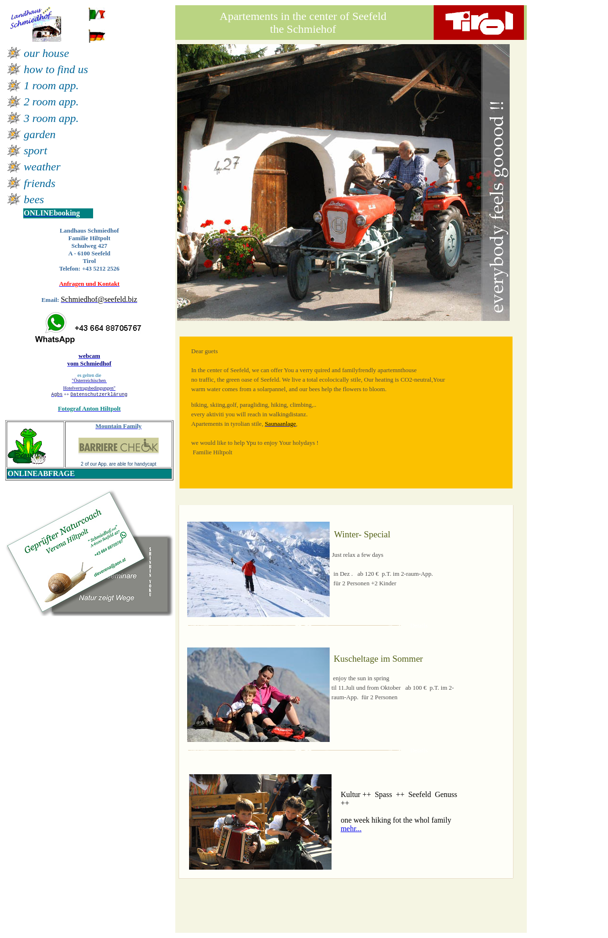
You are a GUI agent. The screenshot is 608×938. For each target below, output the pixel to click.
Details (419, 625)
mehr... (351, 829)
